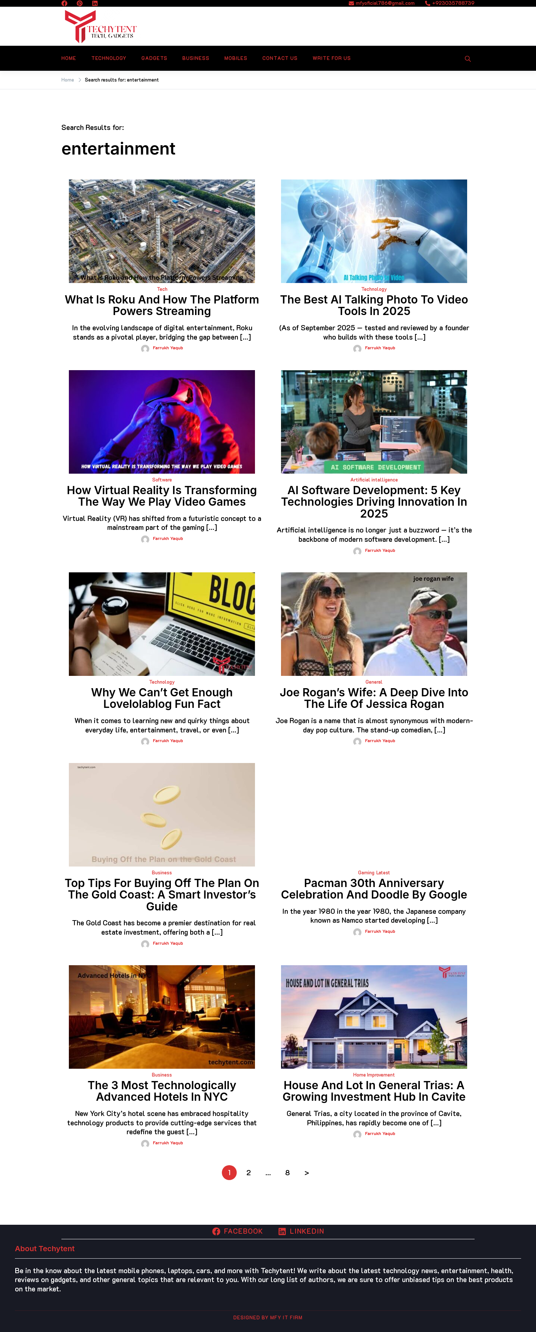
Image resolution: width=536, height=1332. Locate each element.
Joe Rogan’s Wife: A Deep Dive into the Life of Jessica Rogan (374, 698)
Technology (109, 58)
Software (162, 479)
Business (196, 58)
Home (68, 58)
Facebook (238, 1231)
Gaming (366, 872)
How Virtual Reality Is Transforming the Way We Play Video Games (162, 496)
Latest (383, 872)
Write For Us (332, 58)
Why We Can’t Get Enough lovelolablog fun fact (162, 698)
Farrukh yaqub (168, 347)
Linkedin (301, 1231)
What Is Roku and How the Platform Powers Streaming (162, 305)
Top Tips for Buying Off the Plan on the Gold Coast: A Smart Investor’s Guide (161, 894)
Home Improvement (374, 1074)
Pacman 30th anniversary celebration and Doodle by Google (374, 889)
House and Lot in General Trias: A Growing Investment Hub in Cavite (374, 1091)
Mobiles (236, 58)
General (374, 681)
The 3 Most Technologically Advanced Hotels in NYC (161, 1091)
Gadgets (154, 58)
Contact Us (280, 58)
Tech (162, 288)
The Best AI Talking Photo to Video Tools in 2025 (374, 305)
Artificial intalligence (374, 479)
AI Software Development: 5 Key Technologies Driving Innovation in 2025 (374, 501)
